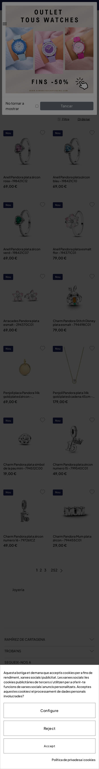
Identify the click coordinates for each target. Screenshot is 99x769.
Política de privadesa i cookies (73, 760)
